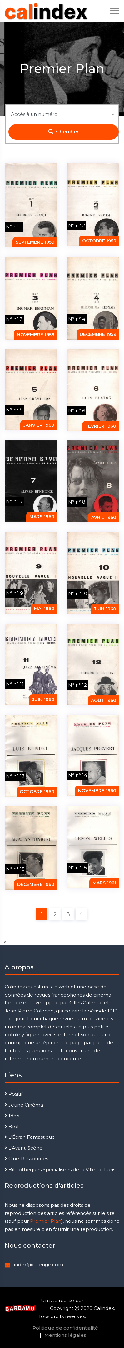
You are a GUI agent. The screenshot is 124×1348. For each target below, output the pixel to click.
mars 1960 (41, 517)
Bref (12, 1126)
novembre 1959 (35, 334)
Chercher (63, 132)
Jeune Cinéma (24, 1105)
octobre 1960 (37, 791)
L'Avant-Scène (23, 1148)
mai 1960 (44, 608)
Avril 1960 (103, 517)
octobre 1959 (99, 241)
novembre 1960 (97, 790)
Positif (13, 1094)
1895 (12, 1115)
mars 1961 (104, 883)
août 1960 (103, 700)
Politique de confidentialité (65, 1328)
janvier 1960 (38, 425)
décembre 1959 (98, 334)
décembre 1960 (35, 884)
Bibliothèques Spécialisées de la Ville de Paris (60, 1169)
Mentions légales (65, 1335)
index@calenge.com (38, 1264)
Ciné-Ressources (26, 1158)
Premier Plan (45, 1221)
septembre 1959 (35, 242)
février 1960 (100, 426)
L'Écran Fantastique (30, 1137)
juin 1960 (105, 609)
